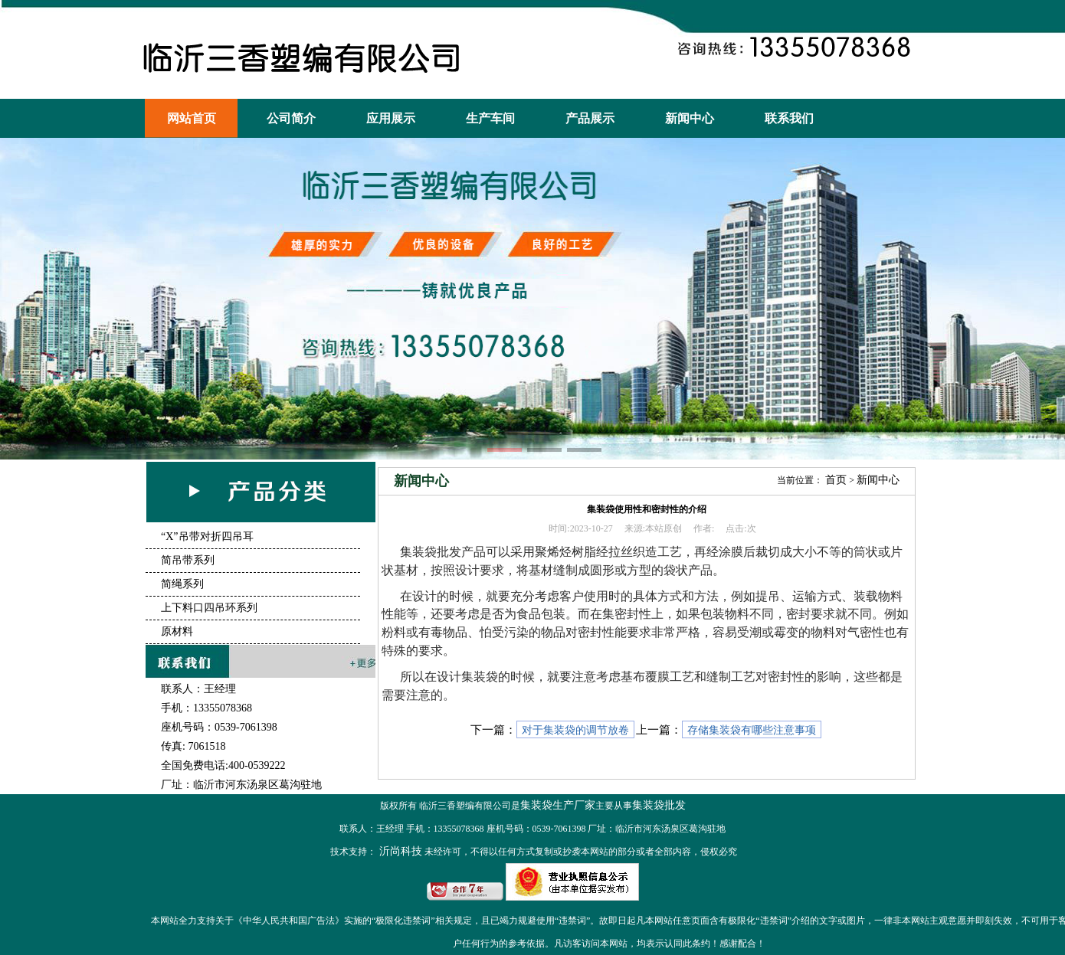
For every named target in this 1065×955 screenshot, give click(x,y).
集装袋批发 (659, 805)
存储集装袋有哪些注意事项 (751, 730)
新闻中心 (689, 118)
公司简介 (291, 118)
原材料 (177, 631)
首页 (836, 480)
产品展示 (589, 118)
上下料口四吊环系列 (209, 607)
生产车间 (490, 118)
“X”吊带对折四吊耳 (207, 536)
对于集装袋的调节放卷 (575, 730)
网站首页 (191, 118)
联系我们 (789, 118)
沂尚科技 (399, 851)
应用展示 (390, 118)
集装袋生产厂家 (557, 805)
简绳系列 (182, 584)
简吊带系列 (188, 560)
